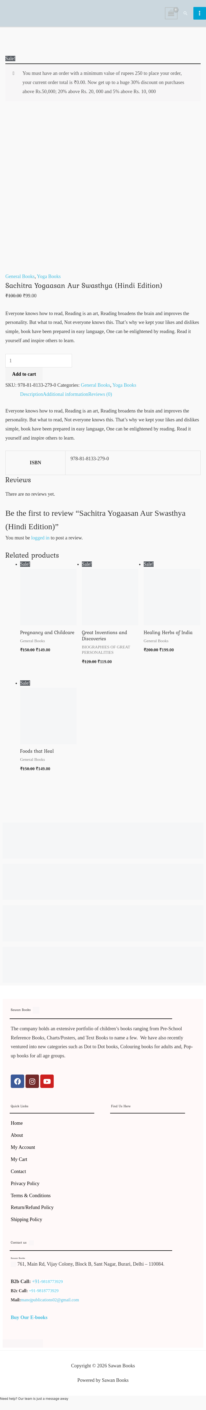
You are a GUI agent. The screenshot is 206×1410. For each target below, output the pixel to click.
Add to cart (24, 376)
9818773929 (52, 1284)
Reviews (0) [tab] (100, 397)
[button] (185, 14)
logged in (40, 540)
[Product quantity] (38, 363)
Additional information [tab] (65, 397)
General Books (20, 279)
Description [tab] (31, 397)
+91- (36, 1284)
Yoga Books (49, 279)
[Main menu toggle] (199, 14)
